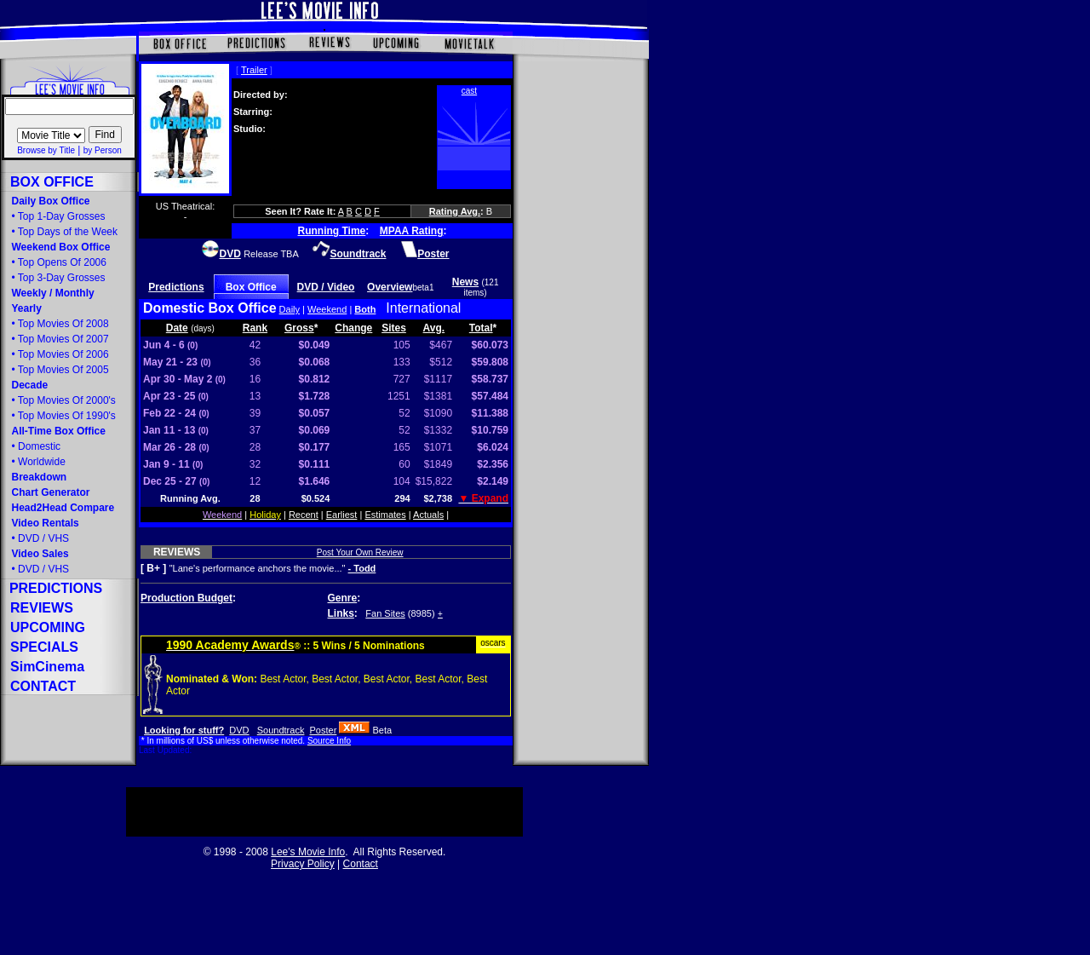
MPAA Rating (412, 231)
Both (365, 309)
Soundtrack (281, 730)
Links (341, 613)
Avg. (434, 328)
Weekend (327, 309)
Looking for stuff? (184, 730)
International (423, 308)
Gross (299, 328)
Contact (360, 864)
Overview (389, 287)
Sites (394, 328)
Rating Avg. (454, 211)
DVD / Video (326, 287)
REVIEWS (176, 552)
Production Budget (186, 598)
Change (353, 328)
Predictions (176, 287)
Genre (343, 598)
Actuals (428, 514)
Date (177, 328)
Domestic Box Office (209, 308)
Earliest (342, 514)
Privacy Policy (303, 864)
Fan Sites (384, 613)
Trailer (254, 70)
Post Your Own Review (360, 552)
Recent (303, 514)
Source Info (329, 740)
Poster (323, 730)
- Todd (362, 568)
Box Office (251, 287)
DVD (239, 730)
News (465, 282)
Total (481, 328)
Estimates (384, 514)
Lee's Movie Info (308, 852)
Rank (255, 328)
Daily (289, 309)
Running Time (332, 231)
